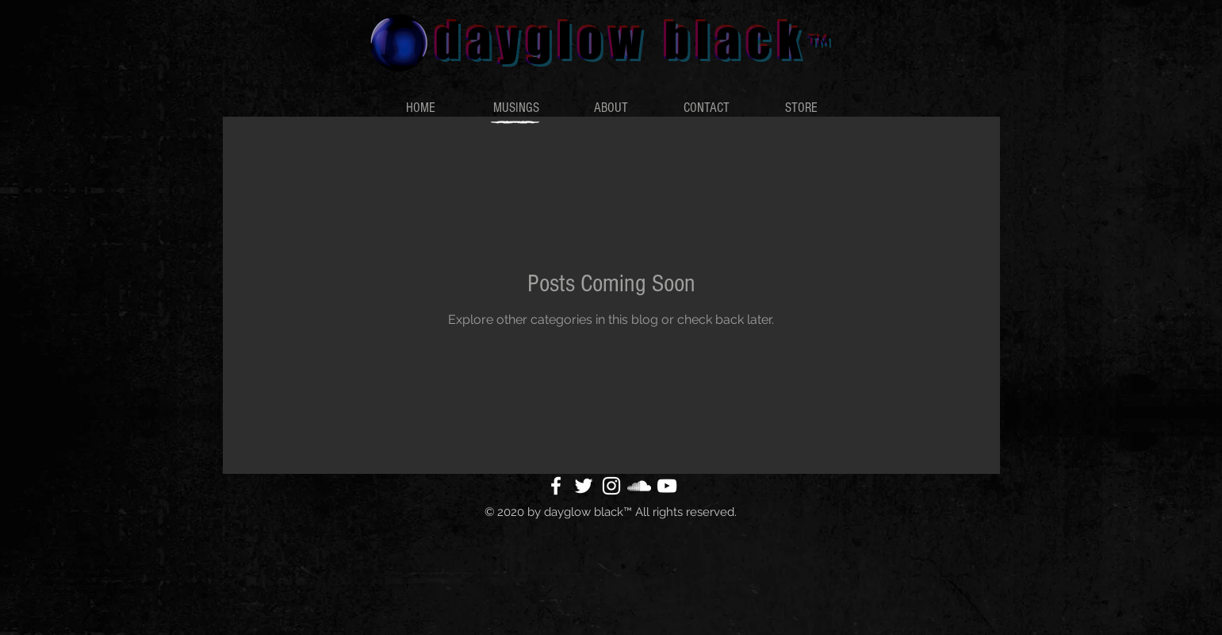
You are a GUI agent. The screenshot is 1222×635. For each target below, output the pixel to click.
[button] (516, 108)
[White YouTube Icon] (667, 486)
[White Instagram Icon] (611, 486)
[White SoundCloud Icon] (639, 486)
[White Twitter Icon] (584, 486)
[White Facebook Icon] (556, 486)
